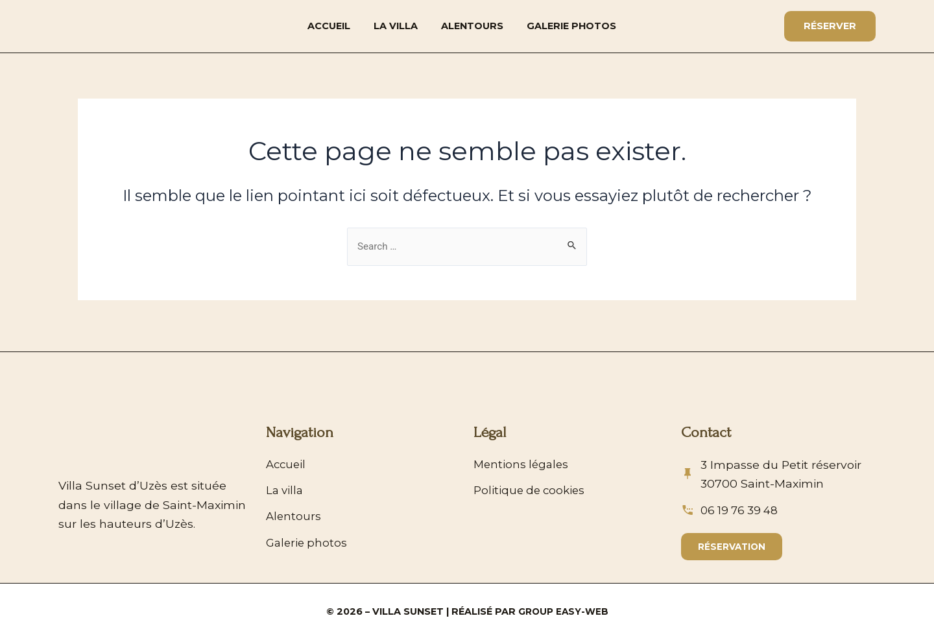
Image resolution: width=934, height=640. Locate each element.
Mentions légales (522, 459)
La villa (396, 26)
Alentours (472, 26)
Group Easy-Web (563, 611)
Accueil (328, 26)
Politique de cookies (531, 486)
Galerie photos (571, 26)
